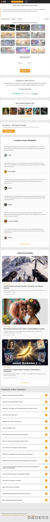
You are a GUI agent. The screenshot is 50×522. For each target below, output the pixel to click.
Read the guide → (8, 131)
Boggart (10, 204)
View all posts (25, 382)
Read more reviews (25, 244)
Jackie (9, 155)
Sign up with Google (25, 89)
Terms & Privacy (6, 515)
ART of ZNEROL (12, 171)
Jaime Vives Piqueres (13, 221)
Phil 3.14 (10, 237)
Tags (22, 515)
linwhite (10, 188)
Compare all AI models (25, 116)
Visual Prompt (5, 19)
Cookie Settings (15, 515)
